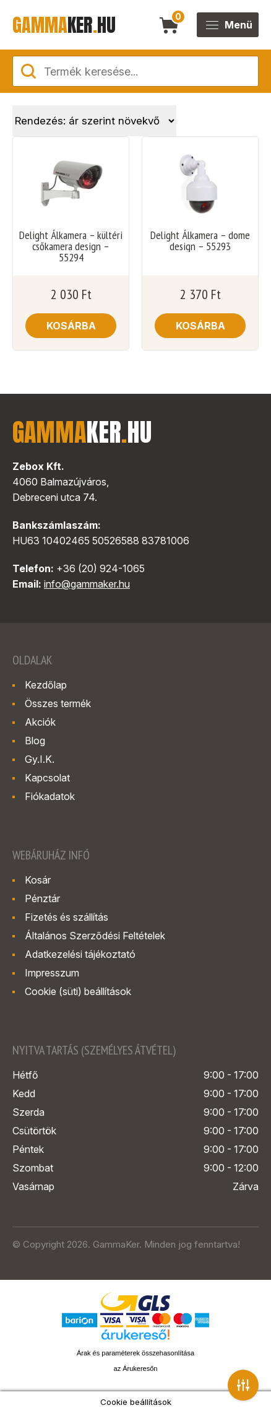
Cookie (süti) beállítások (78, 991)
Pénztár (42, 898)
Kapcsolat (47, 778)
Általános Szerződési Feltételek (95, 935)
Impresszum (52, 973)
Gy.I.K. (39, 759)
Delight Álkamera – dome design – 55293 (200, 241)
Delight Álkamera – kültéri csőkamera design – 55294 (71, 246)
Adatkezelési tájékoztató (80, 954)
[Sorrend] (94, 120)
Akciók (40, 722)
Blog (35, 740)
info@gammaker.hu (87, 584)
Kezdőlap (46, 685)
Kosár (38, 880)
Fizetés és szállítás (66, 917)
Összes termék (58, 703)
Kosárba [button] (71, 326)
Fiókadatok (50, 796)
